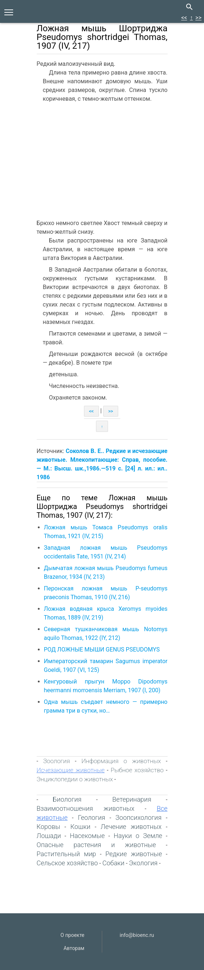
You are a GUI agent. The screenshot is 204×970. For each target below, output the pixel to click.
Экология (143, 863)
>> (198, 17)
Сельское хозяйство (67, 863)
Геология (91, 817)
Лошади (49, 835)
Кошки (81, 826)
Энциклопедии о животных (75, 779)
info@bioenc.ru (137, 935)
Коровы (48, 826)
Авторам (74, 948)
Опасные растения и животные (96, 845)
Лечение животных (131, 826)
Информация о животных (121, 761)
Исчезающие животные (71, 770)
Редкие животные (133, 854)
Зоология (56, 761)
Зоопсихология (139, 817)
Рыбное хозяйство (137, 770)
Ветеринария (131, 799)
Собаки (113, 863)
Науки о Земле (137, 835)
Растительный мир (66, 854)
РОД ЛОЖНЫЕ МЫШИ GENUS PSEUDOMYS (102, 649)
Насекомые (87, 835)
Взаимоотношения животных (86, 808)
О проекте (72, 935)
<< (184, 17)
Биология (67, 799)
